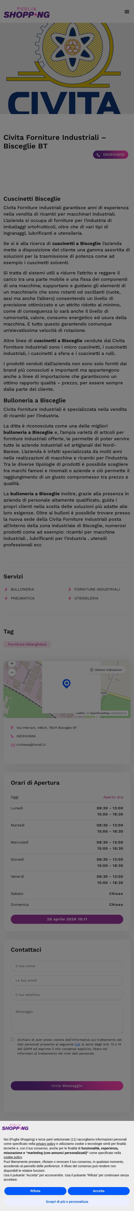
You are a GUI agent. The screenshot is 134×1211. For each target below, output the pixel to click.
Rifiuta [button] (35, 1191)
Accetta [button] (98, 1191)
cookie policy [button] (13, 1157)
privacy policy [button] (45, 1144)
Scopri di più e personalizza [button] (67, 1201)
